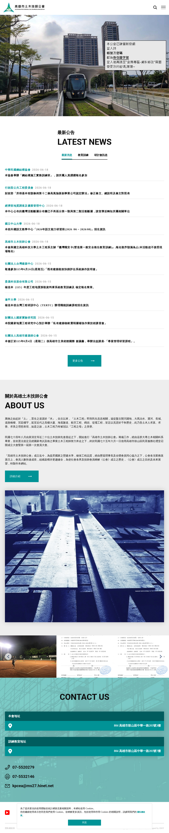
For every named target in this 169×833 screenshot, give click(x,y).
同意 (84, 822)
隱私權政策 (10, 828)
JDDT (161, 828)
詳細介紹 (15, 476)
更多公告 (77, 360)
